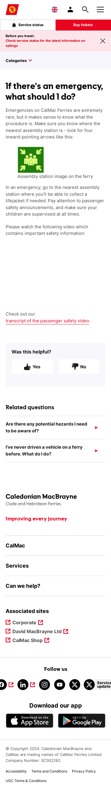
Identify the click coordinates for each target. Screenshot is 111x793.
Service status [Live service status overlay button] (28, 25)
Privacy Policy (84, 771)
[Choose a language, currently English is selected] (55, 9)
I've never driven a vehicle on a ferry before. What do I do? (44, 453)
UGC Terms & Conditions (26, 780)
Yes (32, 369)
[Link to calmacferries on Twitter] (74, 684)
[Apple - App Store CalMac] (29, 720)
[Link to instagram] (44, 684)
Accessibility (16, 771)
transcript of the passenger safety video (47, 321)
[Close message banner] (102, 41)
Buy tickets (83, 25)
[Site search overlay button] (85, 9)
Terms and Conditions (49, 771)
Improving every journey (36, 519)
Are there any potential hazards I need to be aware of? (46, 430)
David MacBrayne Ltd (37, 631)
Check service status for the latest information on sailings (45, 43)
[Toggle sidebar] (58, 60)
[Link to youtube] (59, 684)
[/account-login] (70, 9)
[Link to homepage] (12, 9)
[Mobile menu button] (100, 8)
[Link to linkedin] (26, 684)
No (79, 369)
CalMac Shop (27, 640)
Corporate (24, 623)
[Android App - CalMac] (81, 720)
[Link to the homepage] (56, 500)
